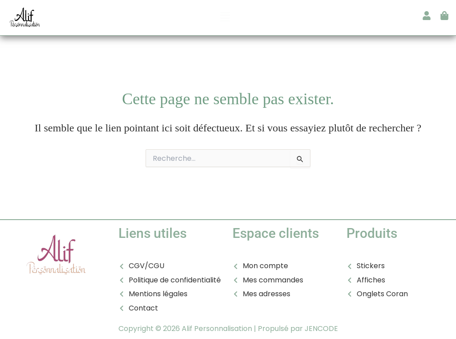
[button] (225, 17)
